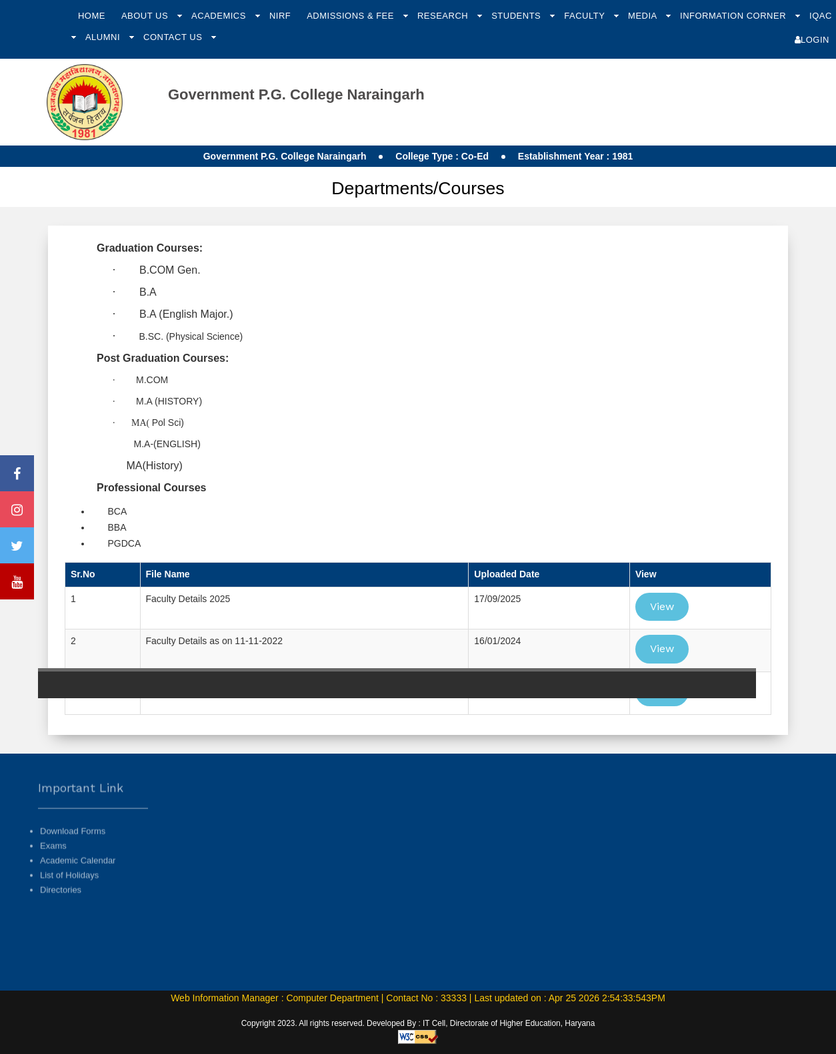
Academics (220, 16)
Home (91, 16)
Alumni (104, 37)
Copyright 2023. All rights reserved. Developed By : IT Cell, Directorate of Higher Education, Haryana (418, 1023)
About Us (146, 16)
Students (517, 16)
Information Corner (734, 16)
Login (812, 40)
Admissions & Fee (352, 16)
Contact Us (174, 37)
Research (444, 16)
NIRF (280, 16)
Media (643, 16)
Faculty (585, 16)
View (662, 606)
